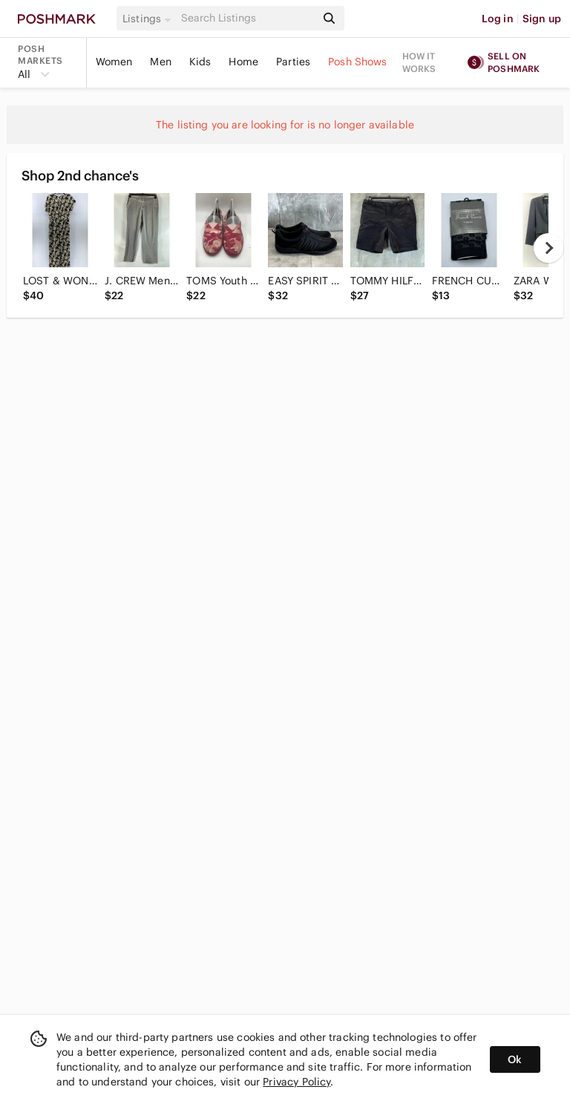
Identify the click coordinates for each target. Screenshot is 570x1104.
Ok (515, 1059)
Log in (498, 18)
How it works (419, 62)
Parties (293, 61)
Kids (200, 61)
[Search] (247, 18)
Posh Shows (357, 61)
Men (160, 61)
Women (114, 61)
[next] (548, 248)
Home (243, 61)
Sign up (541, 18)
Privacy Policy (296, 1081)
